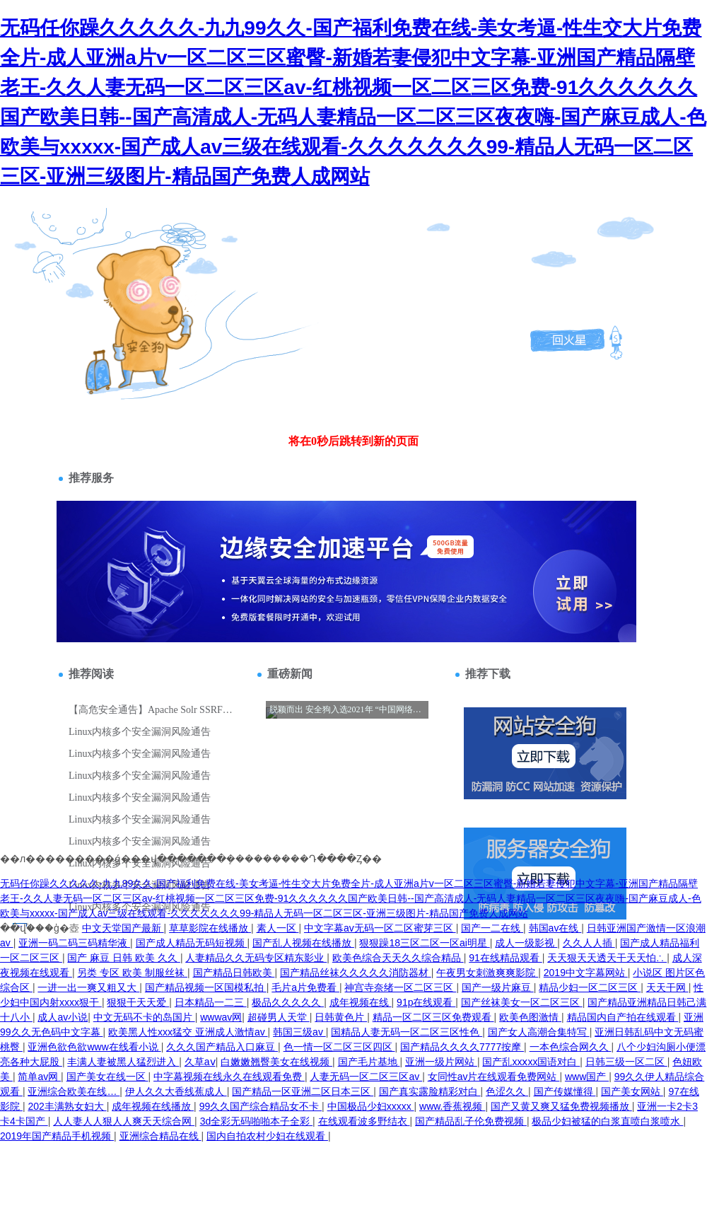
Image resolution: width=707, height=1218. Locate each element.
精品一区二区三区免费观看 (433, 1017)
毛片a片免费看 (305, 987)
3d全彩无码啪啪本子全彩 (256, 1121)
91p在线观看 (426, 1002)
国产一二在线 (492, 928)
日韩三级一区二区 (626, 1061)
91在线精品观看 (505, 957)
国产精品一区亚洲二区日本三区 (302, 1091)
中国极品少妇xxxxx (370, 1106)
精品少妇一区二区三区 (590, 987)
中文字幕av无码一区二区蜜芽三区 (380, 928)
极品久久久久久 (288, 1002)
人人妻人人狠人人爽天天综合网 (123, 1121)
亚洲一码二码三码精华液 (74, 943)
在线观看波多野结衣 (364, 1121)
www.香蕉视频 (452, 1106)
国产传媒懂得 (565, 1091)
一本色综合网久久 (571, 1046)
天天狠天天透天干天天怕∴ (607, 957)
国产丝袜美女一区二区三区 (522, 1002)
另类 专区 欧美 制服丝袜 (132, 972)
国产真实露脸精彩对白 (430, 1091)
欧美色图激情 (530, 1017)
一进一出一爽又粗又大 (88, 987)
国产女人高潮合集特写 (539, 1032)
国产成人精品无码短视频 (191, 943)
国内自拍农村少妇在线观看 (267, 1136)
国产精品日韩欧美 (234, 972)
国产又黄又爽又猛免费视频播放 (561, 1106)
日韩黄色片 (341, 1017)
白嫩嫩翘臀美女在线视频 (276, 1061)
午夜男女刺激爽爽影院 (487, 972)
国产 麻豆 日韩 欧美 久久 (123, 957)
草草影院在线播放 (210, 928)
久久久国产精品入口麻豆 (222, 1046)
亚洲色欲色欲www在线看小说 (94, 1046)
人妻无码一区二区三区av (366, 1076)
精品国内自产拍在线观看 (623, 1017)
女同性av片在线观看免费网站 (494, 1076)
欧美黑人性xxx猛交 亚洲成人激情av (188, 1032)
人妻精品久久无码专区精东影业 (256, 957)
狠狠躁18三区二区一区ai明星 (424, 943)
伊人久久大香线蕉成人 (176, 1091)
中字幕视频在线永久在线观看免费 (229, 1076)
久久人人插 (589, 943)
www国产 (587, 1076)
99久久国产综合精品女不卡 (260, 1106)
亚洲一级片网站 (441, 1061)
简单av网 (39, 1076)
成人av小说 (62, 1017)
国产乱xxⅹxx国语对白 (531, 1061)
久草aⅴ (200, 1061)
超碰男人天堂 (278, 1017)
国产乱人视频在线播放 (303, 943)
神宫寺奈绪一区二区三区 (400, 987)
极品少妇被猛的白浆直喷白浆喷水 (607, 1121)
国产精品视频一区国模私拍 (206, 987)
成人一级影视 (526, 943)
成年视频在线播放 (153, 1106)
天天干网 (667, 987)
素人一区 (278, 928)
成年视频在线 (360, 1002)
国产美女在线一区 (107, 1076)
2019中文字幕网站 (586, 972)
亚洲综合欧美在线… (73, 1091)
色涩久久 (507, 1091)
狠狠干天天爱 (138, 1002)
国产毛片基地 (369, 1061)
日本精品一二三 (211, 1002)
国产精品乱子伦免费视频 (471, 1121)
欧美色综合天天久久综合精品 (398, 957)
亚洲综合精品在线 (160, 1136)
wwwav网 (221, 1017)
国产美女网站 (632, 1091)
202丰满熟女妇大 (67, 1106)
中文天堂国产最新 (123, 928)
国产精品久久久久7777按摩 (462, 1046)
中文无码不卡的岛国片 (144, 1017)
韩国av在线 (555, 928)
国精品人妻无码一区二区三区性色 (406, 1032)
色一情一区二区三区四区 (339, 1046)
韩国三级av (299, 1032)
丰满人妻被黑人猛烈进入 (123, 1061)
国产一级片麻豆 (498, 987)
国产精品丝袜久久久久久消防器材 (355, 972)
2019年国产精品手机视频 (57, 1136)
